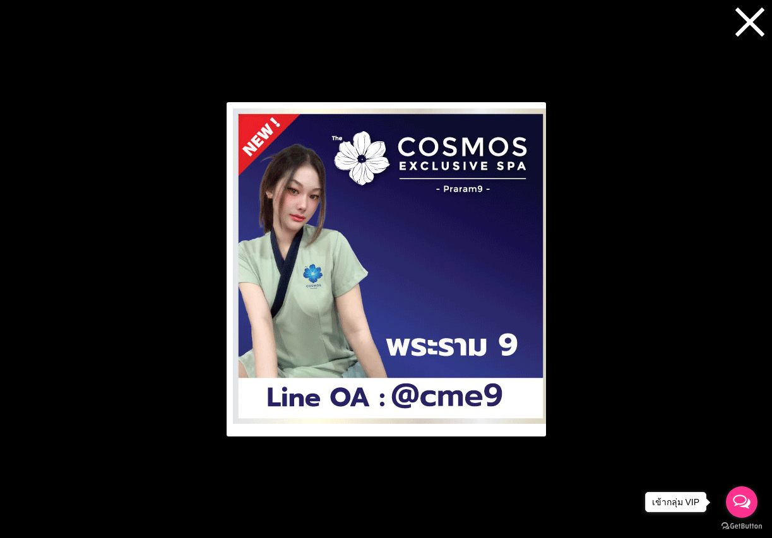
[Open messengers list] (741, 502)
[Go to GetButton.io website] (742, 525)
